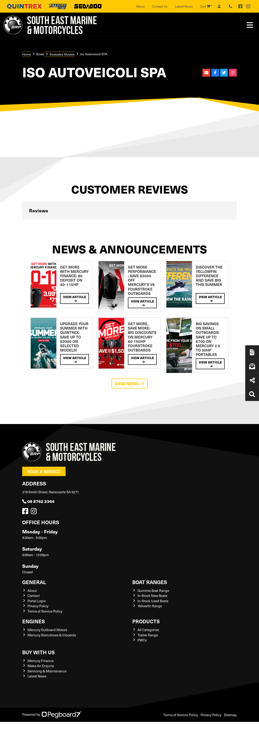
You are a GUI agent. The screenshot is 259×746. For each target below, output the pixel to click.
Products (146, 621)
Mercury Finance (41, 660)
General (34, 581)
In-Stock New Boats (152, 595)
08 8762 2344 (38, 501)
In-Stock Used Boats (153, 600)
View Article (74, 298)
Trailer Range (148, 635)
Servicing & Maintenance (47, 671)
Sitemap (230, 714)
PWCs (142, 640)
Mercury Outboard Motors (47, 629)
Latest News (184, 6)
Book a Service (44, 471)
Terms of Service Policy (45, 611)
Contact (34, 595)
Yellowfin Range (150, 605)
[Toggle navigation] (250, 25)
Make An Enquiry (41, 665)
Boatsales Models (62, 54)
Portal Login (37, 600)
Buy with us (38, 652)
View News (129, 383)
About (140, 6)
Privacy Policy (38, 605)
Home (26, 54)
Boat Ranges (149, 581)
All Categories (148, 629)
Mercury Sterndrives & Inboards (52, 635)
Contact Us (160, 6)
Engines (33, 621)
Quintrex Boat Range (153, 590)
